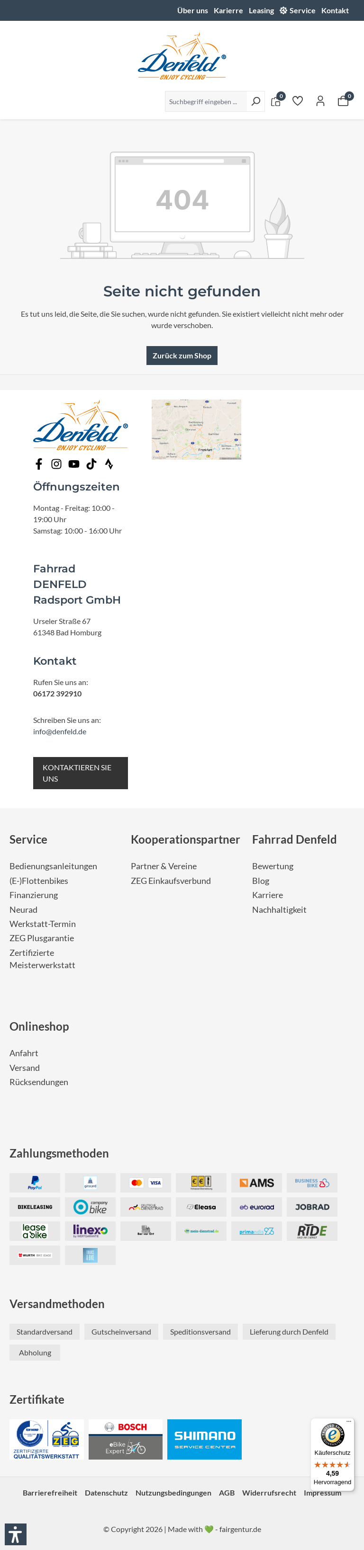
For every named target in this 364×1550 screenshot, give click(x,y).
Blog (260, 881)
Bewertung (272, 866)
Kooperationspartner (185, 839)
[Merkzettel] (297, 100)
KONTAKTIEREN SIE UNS (77, 773)
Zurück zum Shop (182, 355)
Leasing (261, 10)
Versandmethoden (57, 1303)
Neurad (23, 910)
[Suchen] (255, 101)
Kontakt (335, 10)
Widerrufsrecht (269, 1492)
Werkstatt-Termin (42, 924)
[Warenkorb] (343, 100)
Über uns (192, 10)
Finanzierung (33, 895)
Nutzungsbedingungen (173, 1492)
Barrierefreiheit (50, 1492)
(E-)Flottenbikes (38, 881)
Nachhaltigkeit (279, 910)
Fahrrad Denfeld (294, 839)
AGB (227, 1492)
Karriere (267, 895)
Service (303, 10)
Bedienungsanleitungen (53, 866)
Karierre (228, 10)
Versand (24, 1068)
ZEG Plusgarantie (41, 938)
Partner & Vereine (164, 866)
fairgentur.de (240, 1528)
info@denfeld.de (59, 731)
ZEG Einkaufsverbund (171, 881)
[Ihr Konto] (320, 100)
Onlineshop (39, 1026)
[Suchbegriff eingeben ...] (206, 101)
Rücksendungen (38, 1082)
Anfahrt (23, 1053)
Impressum (322, 1492)
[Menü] (349, 1423)
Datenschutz (106, 1492)
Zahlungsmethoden (59, 1153)
